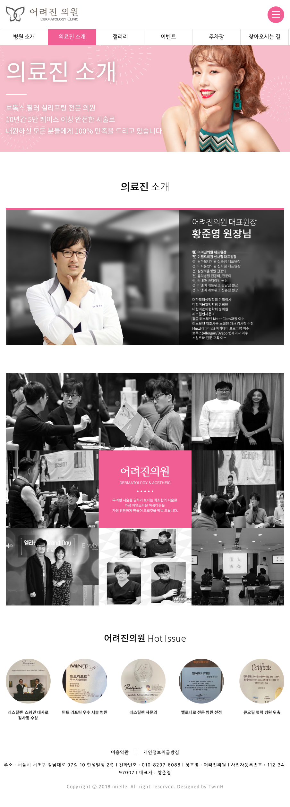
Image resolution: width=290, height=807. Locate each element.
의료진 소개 (72, 37)
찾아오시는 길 (265, 37)
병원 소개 (24, 37)
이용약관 (120, 752)
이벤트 (168, 37)
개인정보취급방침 (161, 752)
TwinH (216, 787)
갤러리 (120, 37)
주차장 (216, 37)
